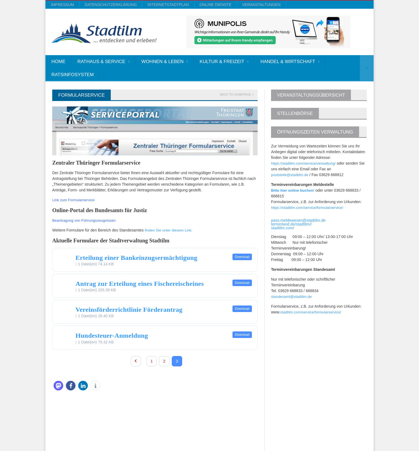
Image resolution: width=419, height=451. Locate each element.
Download (242, 257)
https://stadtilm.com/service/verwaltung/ (304, 163)
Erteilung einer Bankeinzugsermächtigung (134, 257)
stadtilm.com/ (282, 228)
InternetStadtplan (168, 4)
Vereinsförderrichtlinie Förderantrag (127, 309)
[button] (58, 385)
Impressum (62, 4)
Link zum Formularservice (74, 200)
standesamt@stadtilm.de (292, 296)
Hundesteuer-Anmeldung (110, 335)
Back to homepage (235, 94)
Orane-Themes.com (158, 432)
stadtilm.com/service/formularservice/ (311, 312)
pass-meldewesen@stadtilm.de (297, 220)
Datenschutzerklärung (111, 4)
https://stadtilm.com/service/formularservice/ (308, 207)
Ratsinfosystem (72, 74)
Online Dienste (216, 4)
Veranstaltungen (261, 4)
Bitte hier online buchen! (293, 190)
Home (58, 61)
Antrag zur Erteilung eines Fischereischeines (137, 283)
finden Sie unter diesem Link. (169, 230)
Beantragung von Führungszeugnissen (85, 220)
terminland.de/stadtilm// (291, 224)
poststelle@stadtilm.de (290, 175)
